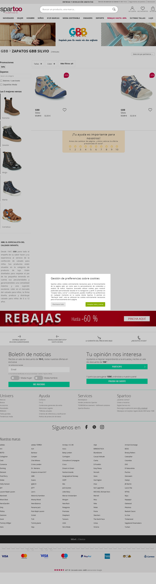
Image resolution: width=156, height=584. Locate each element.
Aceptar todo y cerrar (95, 304)
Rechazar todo (58, 304)
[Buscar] (114, 9)
